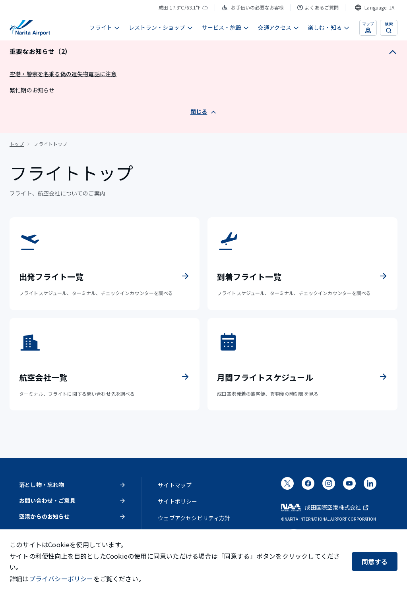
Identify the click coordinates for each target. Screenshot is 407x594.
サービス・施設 (225, 27)
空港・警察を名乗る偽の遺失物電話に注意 (63, 74)
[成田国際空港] (30, 28)
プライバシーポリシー (61, 578)
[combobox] (374, 7)
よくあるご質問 (318, 7)
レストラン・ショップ (161, 27)
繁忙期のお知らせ (32, 90)
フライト (104, 27)
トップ (17, 143)
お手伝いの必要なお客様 (252, 7)
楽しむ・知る (329, 27)
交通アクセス (278, 27)
